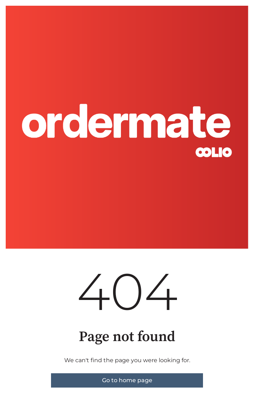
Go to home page (127, 380)
